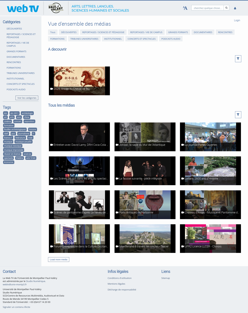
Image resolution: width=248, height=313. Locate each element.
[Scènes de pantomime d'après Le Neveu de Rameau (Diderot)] (79, 204)
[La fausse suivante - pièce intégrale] (145, 171)
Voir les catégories (26, 97)
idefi (6, 133)
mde (30, 137)
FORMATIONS (14, 67)
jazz (13, 133)
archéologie (27, 113)
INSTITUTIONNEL (15, 78)
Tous (52, 32)
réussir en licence (12, 153)
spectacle (8, 158)
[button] (238, 58)
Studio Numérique (35, 281)
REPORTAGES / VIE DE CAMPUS (18, 44)
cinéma (7, 121)
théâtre (19, 158)
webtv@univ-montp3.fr (15, 284)
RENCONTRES (14, 62)
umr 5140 (30, 158)
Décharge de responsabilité (122, 289)
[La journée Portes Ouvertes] (210, 137)
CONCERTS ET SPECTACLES (21, 83)
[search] (207, 7)
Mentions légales (116, 283)
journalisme (23, 133)
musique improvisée (13, 149)
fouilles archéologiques (15, 129)
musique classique (12, 145)
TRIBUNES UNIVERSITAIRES (21, 73)
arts (12, 117)
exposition (29, 121)
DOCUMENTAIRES (16, 56)
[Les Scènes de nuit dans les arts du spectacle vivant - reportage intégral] (79, 171)
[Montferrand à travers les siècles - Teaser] (145, 238)
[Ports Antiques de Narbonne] (145, 204)
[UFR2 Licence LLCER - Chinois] (210, 238)
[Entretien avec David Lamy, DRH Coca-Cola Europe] (79, 137)
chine (26, 117)
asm (19, 117)
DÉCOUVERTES (14, 28)
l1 (33, 133)
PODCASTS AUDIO (16, 89)
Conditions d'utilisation (120, 278)
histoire (32, 129)
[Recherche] (226, 7)
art (5, 117)
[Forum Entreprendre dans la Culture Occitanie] (79, 238)
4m (5, 113)
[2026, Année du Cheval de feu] (79, 81)
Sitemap (165, 278)
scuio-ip (27, 153)
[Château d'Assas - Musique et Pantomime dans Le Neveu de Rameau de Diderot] (210, 204)
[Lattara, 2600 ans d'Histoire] (210, 171)
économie (8, 162)
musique (8, 141)
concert (17, 121)
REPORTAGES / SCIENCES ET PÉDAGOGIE (21, 36)
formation (8, 125)
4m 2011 (14, 113)
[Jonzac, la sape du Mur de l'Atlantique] (145, 137)
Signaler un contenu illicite (16, 307)
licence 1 (8, 137)
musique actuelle (24, 141)
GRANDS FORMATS (16, 51)
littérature (20, 137)
